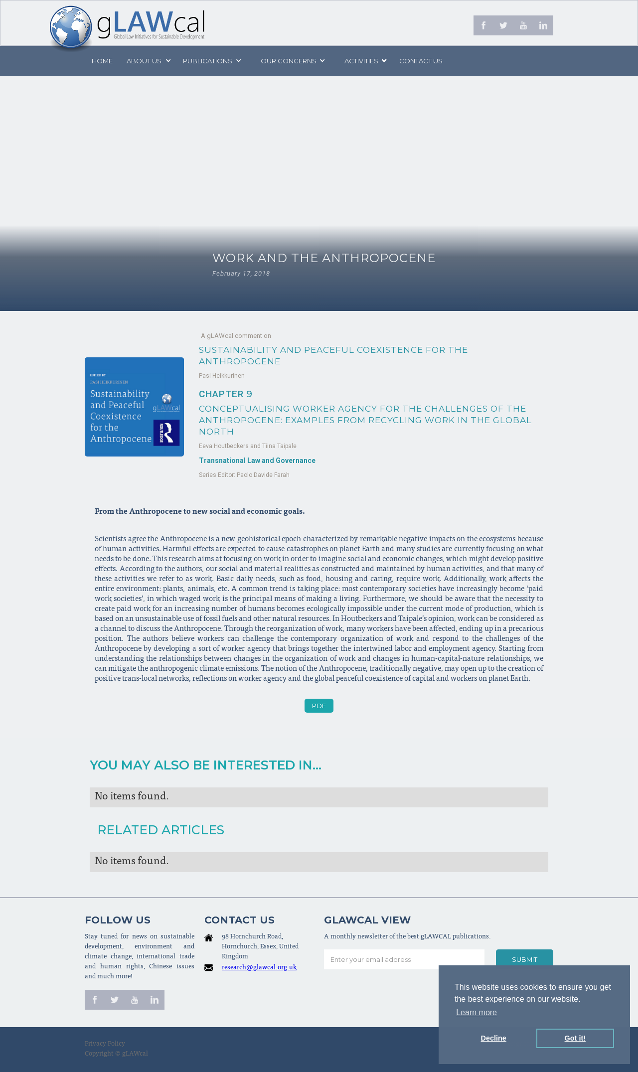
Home (102, 61)
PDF (319, 706)
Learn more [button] (476, 1012)
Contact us (421, 61)
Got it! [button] (575, 1038)
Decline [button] (493, 1038)
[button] (148, 61)
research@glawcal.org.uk (259, 968)
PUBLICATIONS (207, 61)
